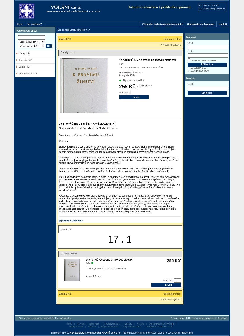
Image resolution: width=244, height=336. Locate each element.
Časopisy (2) (25, 60)
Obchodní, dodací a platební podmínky (162, 24)
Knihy (133, 75)
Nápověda (94, 324)
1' (122, 241)
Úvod (20, 24)
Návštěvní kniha (112, 324)
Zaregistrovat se (198, 68)
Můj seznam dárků (132, 326)
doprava (147, 85)
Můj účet (191, 37)
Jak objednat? (34, 24)
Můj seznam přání (109, 326)
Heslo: (191, 51)
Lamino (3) (24, 67)
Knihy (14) (24, 53)
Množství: (124, 92)
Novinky (191, 78)
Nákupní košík (76, 326)
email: (190, 43)
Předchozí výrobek (171, 45)
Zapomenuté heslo (200, 71)
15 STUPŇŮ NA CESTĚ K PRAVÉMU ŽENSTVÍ (109, 260)
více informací (89, 276)
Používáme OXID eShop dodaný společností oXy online (200, 318)
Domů (69, 324)
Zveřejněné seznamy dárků (159, 326)
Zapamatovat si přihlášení (202, 60)
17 (113, 239)
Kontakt (223, 24)
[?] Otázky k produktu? (71, 220)
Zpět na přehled (172, 39)
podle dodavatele (28, 73)
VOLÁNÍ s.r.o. (137, 72)
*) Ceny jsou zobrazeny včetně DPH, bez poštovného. (45, 318)
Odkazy (128, 324)
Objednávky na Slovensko (200, 24)
